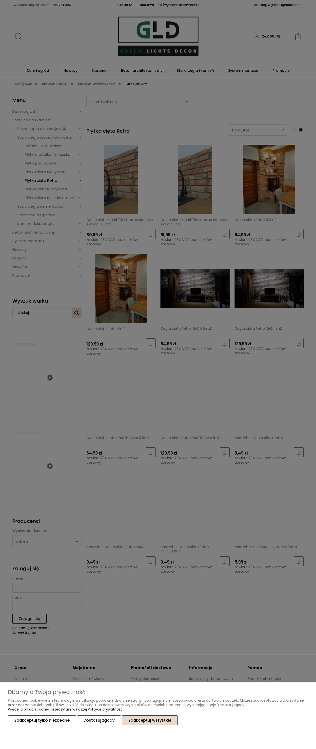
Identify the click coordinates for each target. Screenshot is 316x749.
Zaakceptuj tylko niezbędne (42, 720)
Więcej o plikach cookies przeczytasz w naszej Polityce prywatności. (66, 709)
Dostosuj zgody (99, 720)
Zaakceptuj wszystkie (149, 720)
